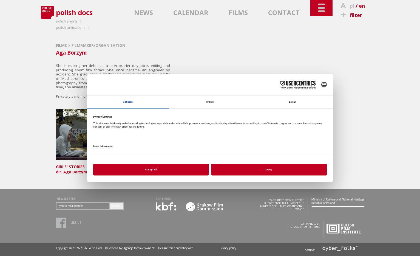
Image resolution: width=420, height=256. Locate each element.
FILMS (238, 12)
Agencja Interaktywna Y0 (139, 248)
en (362, 5)
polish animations (73, 27)
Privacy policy (228, 248)
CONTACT (284, 12)
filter (350, 15)
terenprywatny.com (181, 248)
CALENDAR (190, 12)
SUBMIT (116, 205)
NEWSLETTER (66, 199)
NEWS (143, 12)
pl (352, 5)
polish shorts (69, 21)
